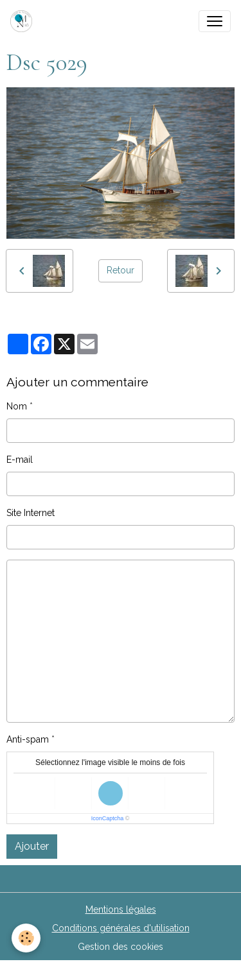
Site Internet (30, 513)
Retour (120, 270)
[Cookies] (26, 938)
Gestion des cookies (120, 947)
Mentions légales (120, 909)
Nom (16, 406)
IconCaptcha (107, 818)
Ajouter (32, 846)
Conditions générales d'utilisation (121, 928)
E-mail (19, 459)
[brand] (23, 21)
